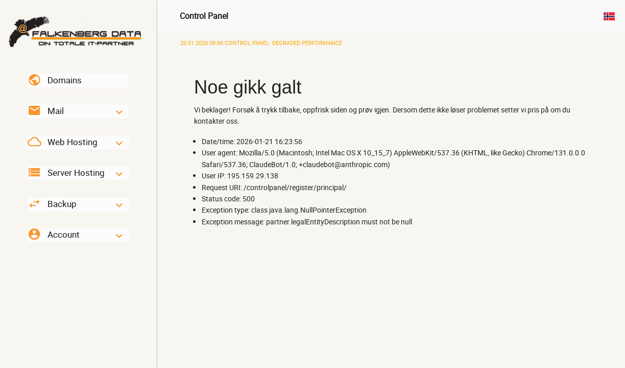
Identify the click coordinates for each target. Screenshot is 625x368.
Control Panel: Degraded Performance (261, 43)
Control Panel (204, 15)
